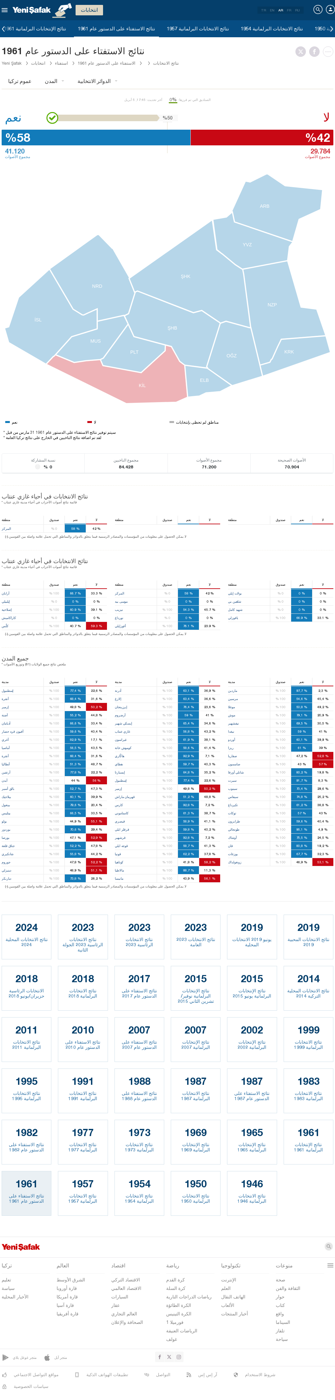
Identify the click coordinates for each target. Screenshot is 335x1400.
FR (289, 10)
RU (297, 10)
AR (280, 10)
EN (272, 10)
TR (263, 10)
